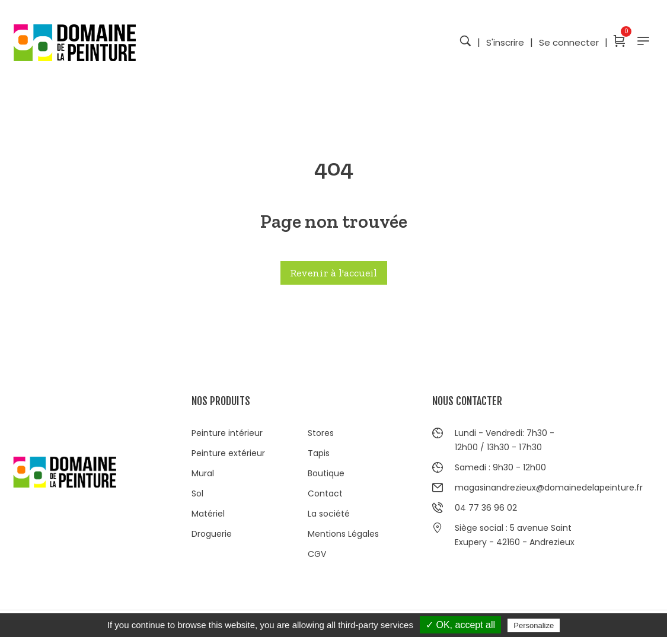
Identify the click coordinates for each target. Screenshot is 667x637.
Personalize (533, 625)
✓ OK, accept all (460, 625)
